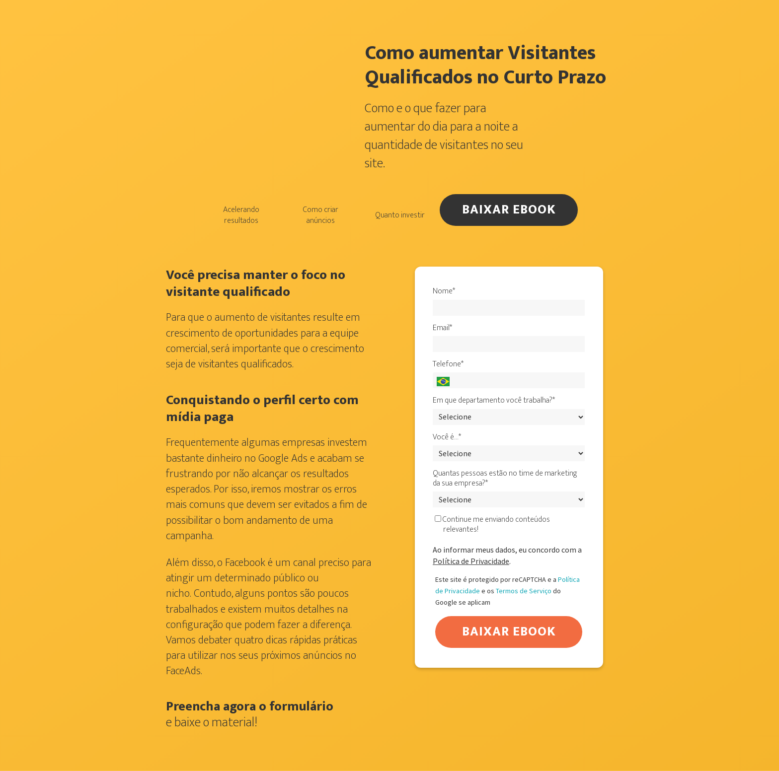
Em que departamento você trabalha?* (494, 401)
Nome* (444, 291)
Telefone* (448, 364)
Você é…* (447, 437)
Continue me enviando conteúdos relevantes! (492, 525)
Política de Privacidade (471, 561)
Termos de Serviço (523, 590)
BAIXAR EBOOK (509, 209)
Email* (442, 328)
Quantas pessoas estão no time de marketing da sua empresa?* (505, 479)
